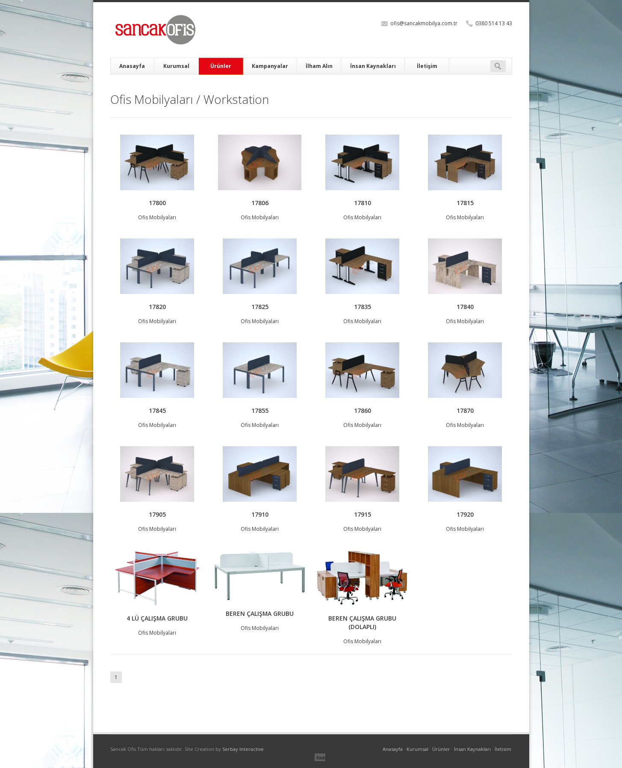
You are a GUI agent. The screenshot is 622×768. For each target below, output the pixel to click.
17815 (465, 203)
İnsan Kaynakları (373, 66)
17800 (157, 203)
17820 (157, 307)
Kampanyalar (270, 66)
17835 (362, 307)
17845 (157, 410)
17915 (362, 514)
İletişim (427, 66)
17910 (259, 514)
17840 (465, 307)
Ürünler (220, 66)
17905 (157, 514)
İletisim (503, 749)
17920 (465, 514)
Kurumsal (176, 66)
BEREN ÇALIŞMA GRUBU (260, 613)
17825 (259, 307)
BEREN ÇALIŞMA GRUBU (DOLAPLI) (362, 622)
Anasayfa (132, 66)
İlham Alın (319, 66)
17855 (259, 410)
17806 (259, 203)
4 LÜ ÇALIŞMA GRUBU (157, 618)
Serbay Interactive (243, 749)
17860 (362, 410)
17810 (362, 203)
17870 (465, 410)
